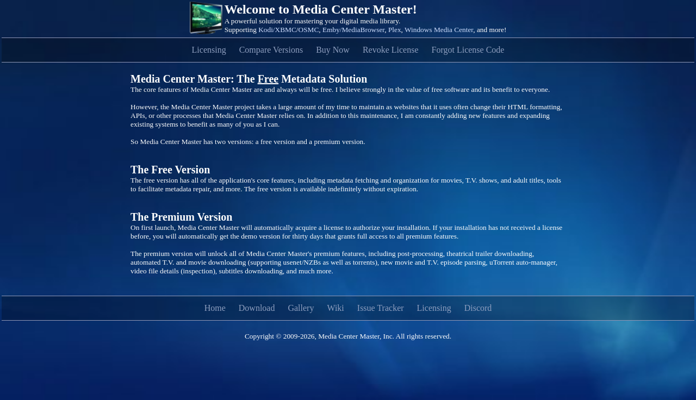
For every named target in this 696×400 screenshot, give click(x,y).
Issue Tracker (380, 307)
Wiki (335, 307)
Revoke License (391, 49)
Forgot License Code (468, 49)
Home (215, 307)
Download (257, 307)
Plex (394, 30)
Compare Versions (271, 49)
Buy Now (333, 49)
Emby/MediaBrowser (353, 30)
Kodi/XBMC (277, 30)
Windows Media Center (439, 30)
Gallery (301, 307)
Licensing (209, 49)
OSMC (309, 30)
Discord (478, 307)
